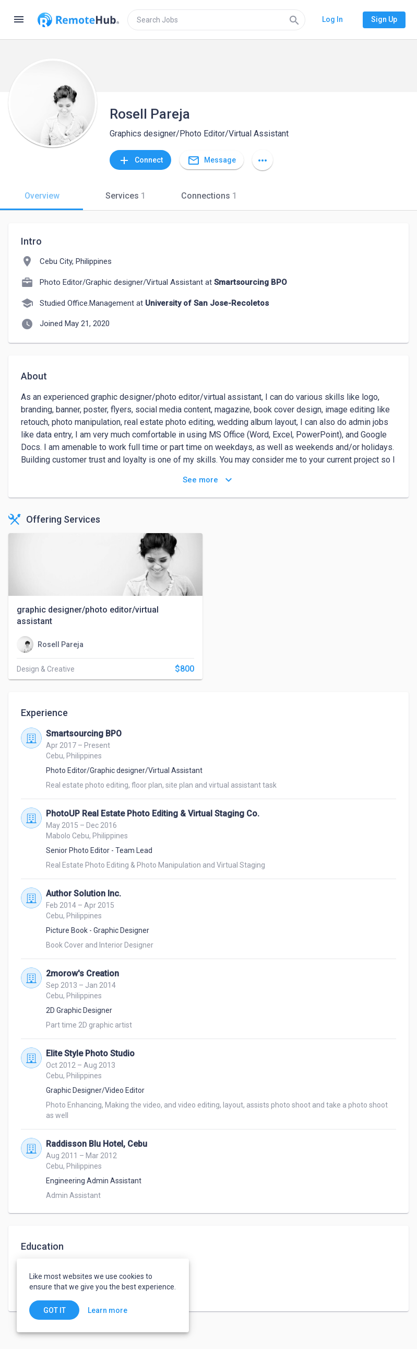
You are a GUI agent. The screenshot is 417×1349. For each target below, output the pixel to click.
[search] (216, 20)
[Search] (294, 19)
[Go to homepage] (78, 19)
